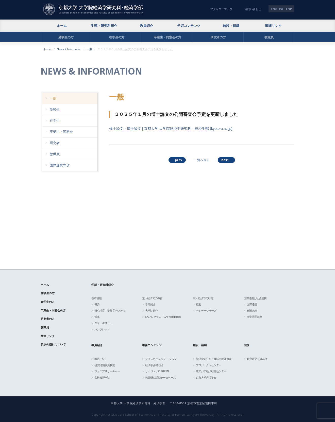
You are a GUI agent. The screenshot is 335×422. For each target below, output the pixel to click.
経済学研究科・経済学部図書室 (213, 358)
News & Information (69, 49)
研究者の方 (218, 37)
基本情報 (96, 298)
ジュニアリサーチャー (107, 371)
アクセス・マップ (221, 9)
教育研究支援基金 (257, 358)
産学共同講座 (254, 316)
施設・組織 (231, 26)
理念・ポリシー (103, 323)
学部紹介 (150, 304)
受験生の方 (66, 37)
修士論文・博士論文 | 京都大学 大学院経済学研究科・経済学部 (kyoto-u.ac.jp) (170, 129)
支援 (246, 345)
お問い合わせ (252, 9)
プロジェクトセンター (208, 365)
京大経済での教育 (152, 298)
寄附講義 (252, 310)
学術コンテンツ (188, 26)
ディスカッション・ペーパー (161, 358)
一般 (89, 49)
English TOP (281, 9)
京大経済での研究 (203, 298)
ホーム (62, 26)
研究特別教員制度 (104, 365)
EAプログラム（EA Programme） (163, 316)
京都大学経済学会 (206, 377)
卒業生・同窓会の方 (167, 37)
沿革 (96, 316)
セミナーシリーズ (206, 310)
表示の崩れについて (53, 344)
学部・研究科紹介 (104, 26)
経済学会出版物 (154, 365)
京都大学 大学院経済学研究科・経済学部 (93, 9)
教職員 (269, 37)
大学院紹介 (151, 310)
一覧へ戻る (201, 160)
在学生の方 (116, 37)
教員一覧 (99, 358)
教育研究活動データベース (160, 377)
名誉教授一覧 (102, 377)
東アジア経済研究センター (211, 371)
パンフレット (102, 329)
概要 (96, 304)
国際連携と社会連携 (255, 298)
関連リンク (273, 26)
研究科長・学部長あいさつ (109, 310)
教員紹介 (146, 26)
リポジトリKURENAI (157, 371)
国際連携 (252, 304)
